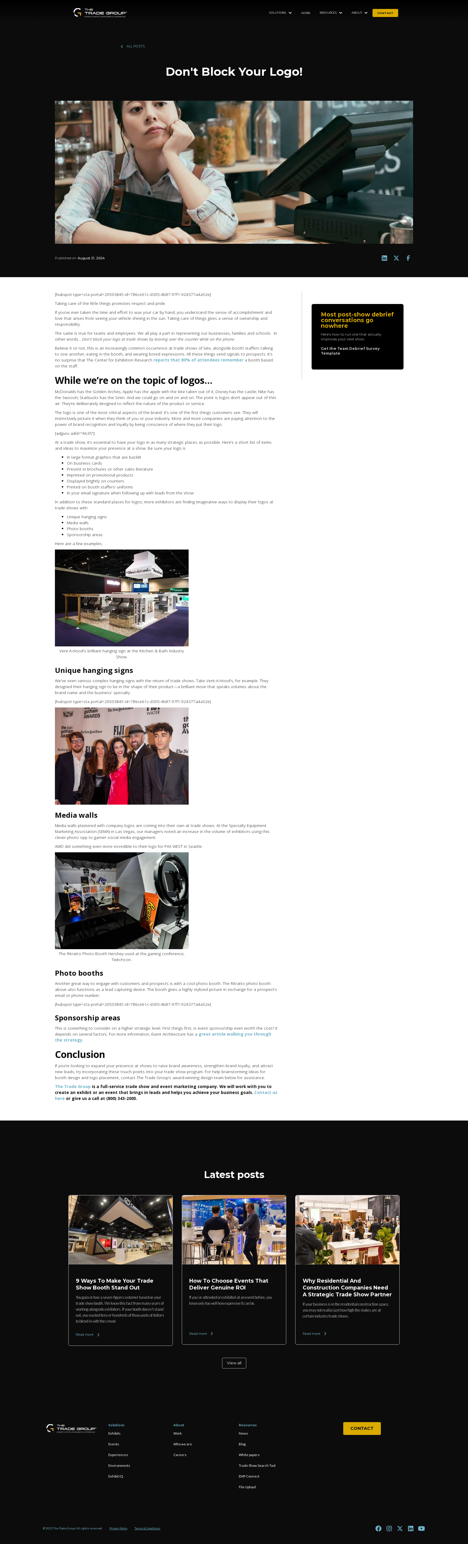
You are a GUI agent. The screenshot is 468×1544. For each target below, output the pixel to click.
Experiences (118, 1455)
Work (306, 13)
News (243, 1433)
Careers (180, 1455)
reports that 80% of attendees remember (198, 360)
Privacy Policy (118, 1528)
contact (385, 13)
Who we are (182, 1444)
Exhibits (114, 1433)
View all (234, 1363)
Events (113, 1444)
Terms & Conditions (147, 1528)
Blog (242, 1444)
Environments (119, 1465)
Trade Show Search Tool (257, 1465)
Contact (362, 1428)
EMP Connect (249, 1476)
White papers (249, 1455)
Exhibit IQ (115, 1476)
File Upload (247, 1487)
